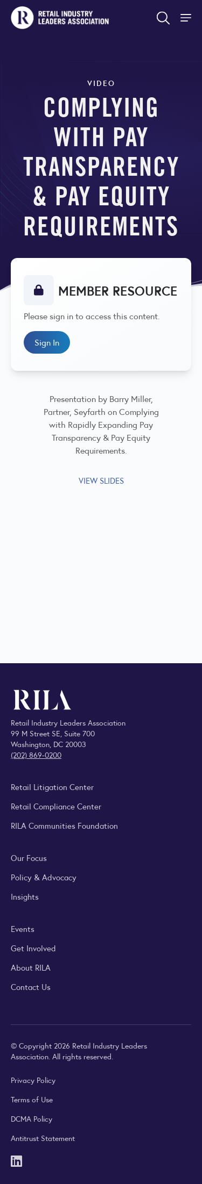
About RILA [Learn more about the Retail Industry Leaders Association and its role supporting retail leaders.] (31, 967)
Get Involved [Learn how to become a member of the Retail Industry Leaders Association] (33, 948)
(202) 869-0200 (36, 754)
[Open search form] (163, 17)
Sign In (46, 342)
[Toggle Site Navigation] (186, 17)
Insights (25, 896)
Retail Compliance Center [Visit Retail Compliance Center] (56, 806)
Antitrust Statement (43, 1137)
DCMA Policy (31, 1118)
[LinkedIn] (16, 1160)
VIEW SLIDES (101, 480)
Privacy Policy (33, 1079)
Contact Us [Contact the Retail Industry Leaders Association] (31, 986)
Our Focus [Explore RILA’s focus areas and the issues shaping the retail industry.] (29, 857)
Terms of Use (32, 1099)
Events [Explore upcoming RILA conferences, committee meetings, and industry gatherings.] (22, 928)
